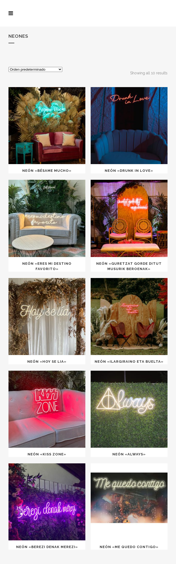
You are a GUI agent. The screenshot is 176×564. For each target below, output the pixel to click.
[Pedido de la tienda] (35, 69)
